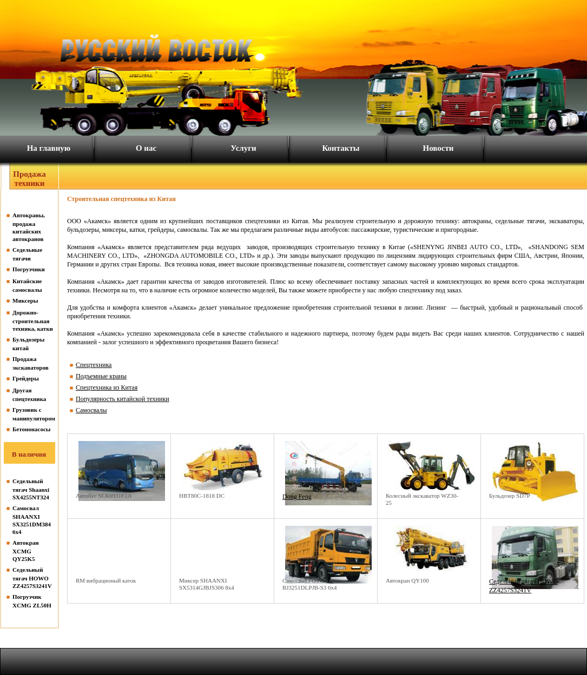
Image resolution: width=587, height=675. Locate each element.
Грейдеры (25, 378)
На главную (49, 148)
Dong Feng (297, 496)
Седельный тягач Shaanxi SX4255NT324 (30, 489)
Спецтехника (93, 365)
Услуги (243, 148)
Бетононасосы (31, 429)
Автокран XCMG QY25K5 (25, 550)
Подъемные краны (101, 376)
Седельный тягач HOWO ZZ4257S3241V (32, 577)
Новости (438, 148)
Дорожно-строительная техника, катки (32, 320)
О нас (146, 148)
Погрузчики (28, 269)
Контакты (340, 148)
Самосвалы (91, 410)
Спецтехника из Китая (106, 387)
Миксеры (25, 300)
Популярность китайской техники (122, 399)
